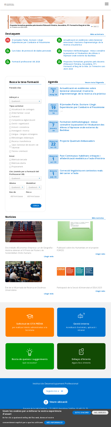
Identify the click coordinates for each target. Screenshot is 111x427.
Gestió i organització (20, 123)
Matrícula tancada (19, 159)
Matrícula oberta (19, 163)
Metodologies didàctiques (23, 137)
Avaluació (16, 116)
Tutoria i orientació (20, 151)
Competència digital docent (23, 120)
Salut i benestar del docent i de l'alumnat (25, 146)
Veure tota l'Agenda (94, 82)
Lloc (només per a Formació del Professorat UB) (24, 172)
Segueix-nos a (57, 391)
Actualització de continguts (23, 109)
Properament (17, 166)
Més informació (55, 423)
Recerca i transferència (21, 141)
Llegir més (48, 256)
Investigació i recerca (20, 130)
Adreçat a (14, 97)
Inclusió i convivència (20, 127)
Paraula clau (15, 87)
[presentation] (8, 21)
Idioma (12, 183)
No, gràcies (100, 413)
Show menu (106, 4)
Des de (12, 192)
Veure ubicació (59, 402)
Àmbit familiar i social (21, 113)
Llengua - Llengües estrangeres (25, 134)
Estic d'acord (82, 413)
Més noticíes (98, 218)
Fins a (28, 192)
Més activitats (97, 34)
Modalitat (31, 183)
